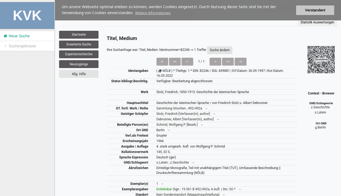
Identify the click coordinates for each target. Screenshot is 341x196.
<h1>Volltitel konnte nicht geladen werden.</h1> (198, 98)
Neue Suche (16, 36)
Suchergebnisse (19, 46)
